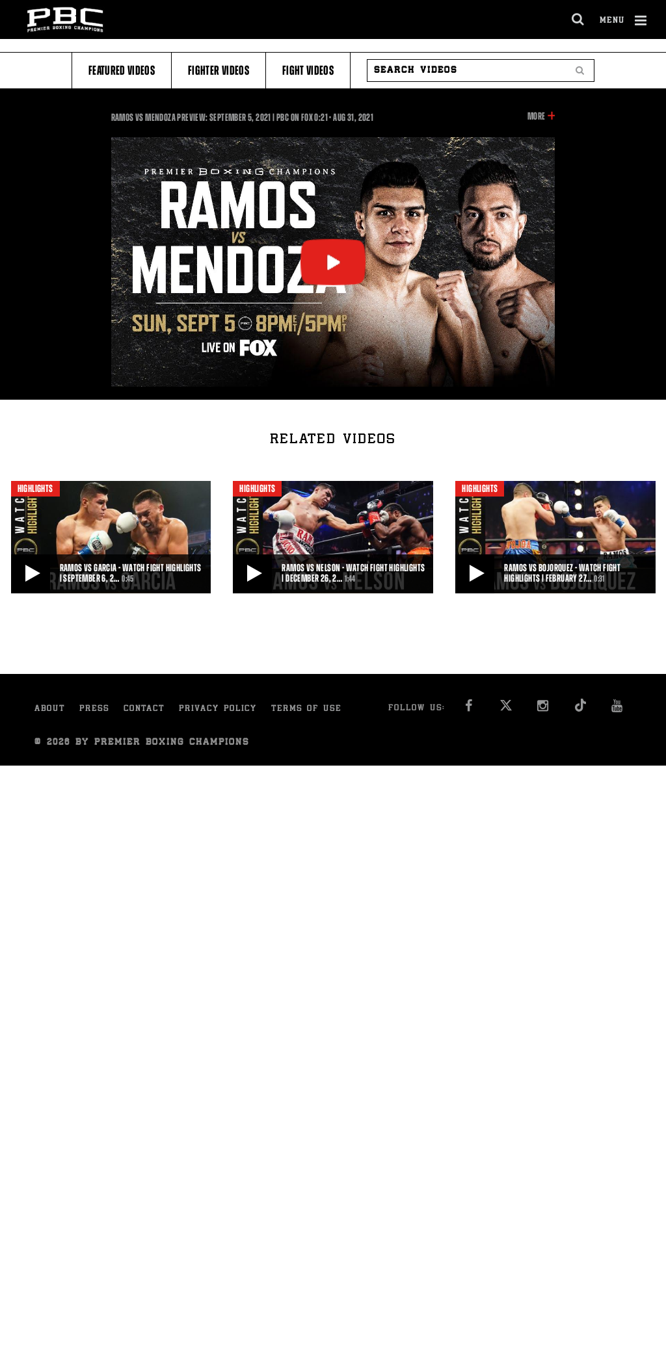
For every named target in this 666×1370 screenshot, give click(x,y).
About (49, 709)
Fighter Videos (218, 70)
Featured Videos (121, 70)
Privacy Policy (218, 709)
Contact (144, 709)
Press (94, 709)
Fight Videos (308, 70)
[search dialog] (578, 19)
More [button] (536, 116)
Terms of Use (306, 709)
